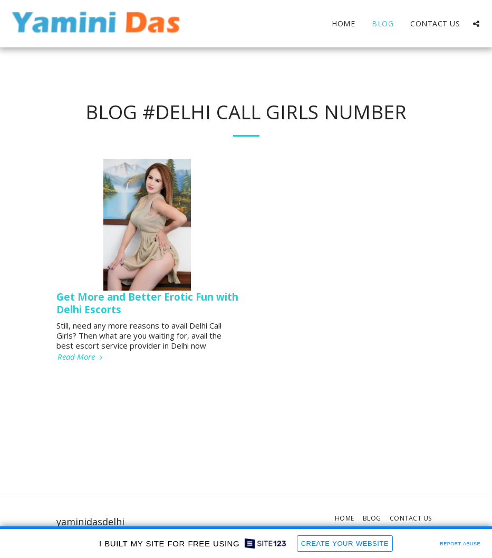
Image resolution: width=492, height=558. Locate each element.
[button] (476, 23)
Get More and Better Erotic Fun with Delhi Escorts (147, 302)
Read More (81, 357)
